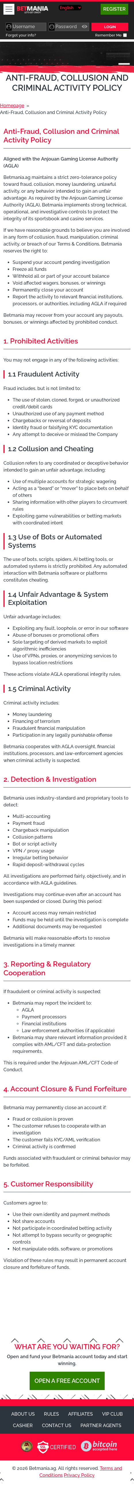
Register (114, 9)
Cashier (23, 1425)
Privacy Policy (79, 1475)
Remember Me (108, 35)
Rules (51, 1414)
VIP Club (112, 1414)
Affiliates (80, 1414)
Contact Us (56, 1425)
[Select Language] (70, 7)
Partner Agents (101, 1425)
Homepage (12, 105)
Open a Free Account (67, 1380)
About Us (23, 1414)
